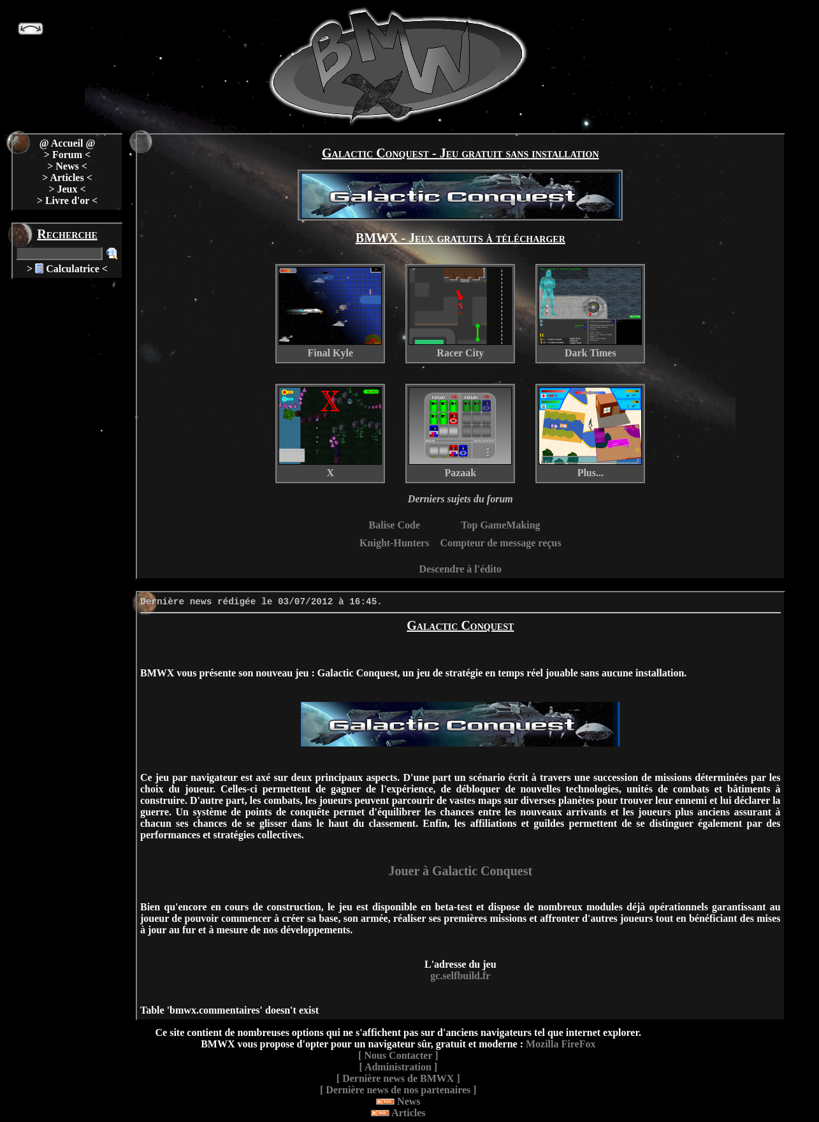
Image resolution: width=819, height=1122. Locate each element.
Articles (398, 1112)
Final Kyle (330, 312)
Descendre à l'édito (460, 569)
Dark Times (590, 312)
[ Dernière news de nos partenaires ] (398, 1089)
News (398, 1101)
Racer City (460, 312)
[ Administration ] (398, 1066)
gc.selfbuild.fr (460, 975)
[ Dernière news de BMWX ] (398, 1078)
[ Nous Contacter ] (398, 1055)
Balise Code (394, 525)
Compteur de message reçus (500, 542)
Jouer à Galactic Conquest (460, 871)
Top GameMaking (500, 525)
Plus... (590, 432)
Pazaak (460, 432)
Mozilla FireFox (560, 1043)
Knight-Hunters (394, 542)
